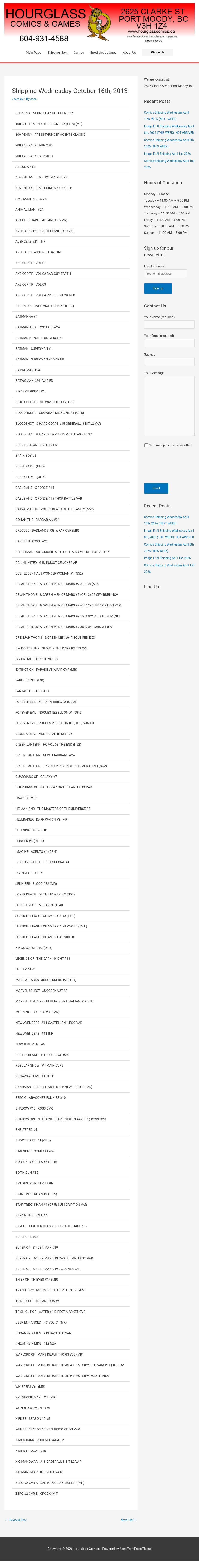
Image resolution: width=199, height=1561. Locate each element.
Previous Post (17, 1520)
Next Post (128, 1520)
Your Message (169, 423)
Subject (169, 375)
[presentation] (161, 489)
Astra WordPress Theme (135, 1549)
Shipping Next (57, 53)
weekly (19, 99)
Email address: (154, 279)
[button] (157, 52)
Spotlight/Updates (103, 53)
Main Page (33, 53)
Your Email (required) (169, 355)
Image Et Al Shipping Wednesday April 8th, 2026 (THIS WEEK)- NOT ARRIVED (168, 132)
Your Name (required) (169, 336)
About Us (129, 53)
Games (79, 53)
